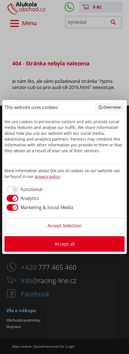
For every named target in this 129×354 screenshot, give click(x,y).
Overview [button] (109, 107)
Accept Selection (64, 226)
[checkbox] (23, 189)
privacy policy (47, 176)
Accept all (65, 244)
